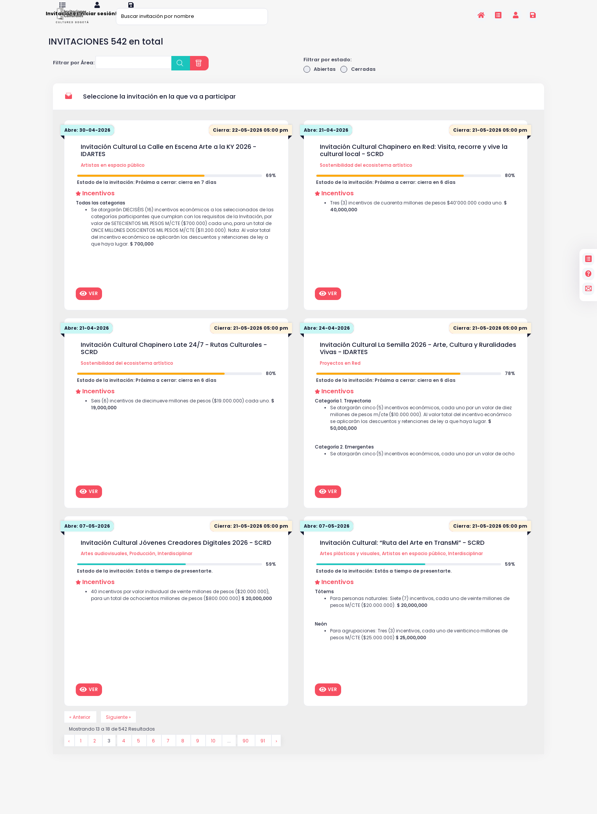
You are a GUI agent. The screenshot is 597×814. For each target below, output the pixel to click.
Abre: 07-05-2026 (88, 536)
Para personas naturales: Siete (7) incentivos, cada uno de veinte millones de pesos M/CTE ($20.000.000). (422, 615)
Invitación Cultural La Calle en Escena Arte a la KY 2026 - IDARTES (168, 160)
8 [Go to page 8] (184, 752)
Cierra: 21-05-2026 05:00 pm (488, 140)
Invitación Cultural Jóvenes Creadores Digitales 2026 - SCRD (176, 553)
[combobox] (134, 73)
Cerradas (359, 79)
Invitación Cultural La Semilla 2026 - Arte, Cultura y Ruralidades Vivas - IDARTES (418, 358)
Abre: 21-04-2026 (327, 140)
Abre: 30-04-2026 (88, 140)
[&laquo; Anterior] (69, 752)
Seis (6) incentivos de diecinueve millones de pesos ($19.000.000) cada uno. (179, 417)
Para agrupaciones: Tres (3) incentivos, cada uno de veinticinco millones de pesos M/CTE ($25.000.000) (420, 649)
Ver (89, 303)
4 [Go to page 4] (125, 752)
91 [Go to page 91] (264, 752)
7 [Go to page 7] (170, 752)
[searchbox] (103, 74)
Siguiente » (121, 727)
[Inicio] (481, 15)
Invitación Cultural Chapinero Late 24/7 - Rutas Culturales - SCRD (174, 358)
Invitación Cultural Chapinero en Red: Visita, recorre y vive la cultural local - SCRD (414, 160)
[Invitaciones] (498, 15)
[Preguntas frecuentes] (588, 274)
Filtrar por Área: (73, 73)
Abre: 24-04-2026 (328, 338)
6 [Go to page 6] (155, 752)
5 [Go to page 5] (140, 752)
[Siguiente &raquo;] (277, 752)
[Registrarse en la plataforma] (533, 15)
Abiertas (320, 79)
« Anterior (81, 727)
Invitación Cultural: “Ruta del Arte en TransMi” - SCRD (402, 553)
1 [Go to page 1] (81, 752)
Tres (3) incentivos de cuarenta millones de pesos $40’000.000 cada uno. (421, 219)
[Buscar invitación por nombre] (192, 16)
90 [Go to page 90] (247, 752)
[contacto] (588, 289)
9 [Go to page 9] (199, 752)
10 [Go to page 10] (215, 752)
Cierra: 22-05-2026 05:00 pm (249, 140)
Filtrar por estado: (327, 69)
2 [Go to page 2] (95, 752)
